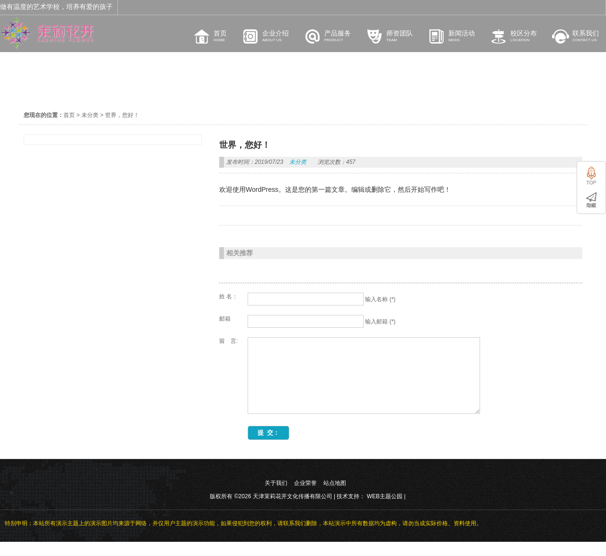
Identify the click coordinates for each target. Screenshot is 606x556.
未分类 (89, 115)
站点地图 (334, 497)
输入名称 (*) (380, 299)
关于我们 (276, 497)
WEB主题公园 (384, 510)
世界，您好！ (122, 115)
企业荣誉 (305, 497)
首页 (69, 115)
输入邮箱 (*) (380, 321)
